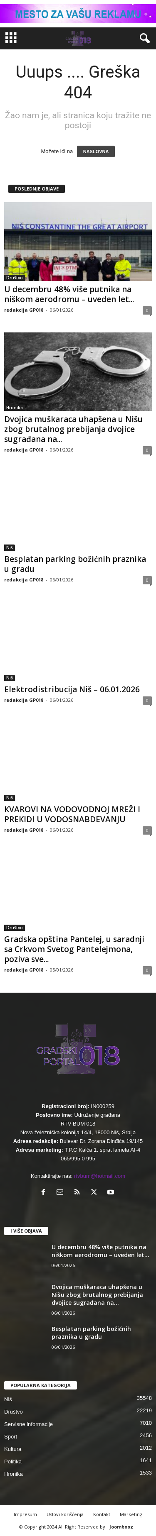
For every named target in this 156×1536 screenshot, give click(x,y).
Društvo (14, 278)
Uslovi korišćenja (65, 1514)
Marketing (131, 1514)
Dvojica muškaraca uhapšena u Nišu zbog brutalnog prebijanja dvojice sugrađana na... (73, 429)
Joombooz (121, 1527)
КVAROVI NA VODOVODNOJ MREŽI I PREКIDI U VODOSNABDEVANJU (72, 814)
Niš (9, 547)
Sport (10, 1436)
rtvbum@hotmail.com (99, 1176)
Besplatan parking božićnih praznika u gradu (75, 564)
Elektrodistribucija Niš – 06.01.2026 (72, 689)
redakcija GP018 (23, 310)
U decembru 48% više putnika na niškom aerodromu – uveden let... (69, 294)
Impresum (25, 1514)
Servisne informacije (28, 1424)
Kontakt (101, 1514)
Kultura (12, 1449)
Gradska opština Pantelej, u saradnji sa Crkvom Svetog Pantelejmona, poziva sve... (74, 949)
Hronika (14, 407)
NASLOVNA (96, 151)
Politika (13, 1461)
